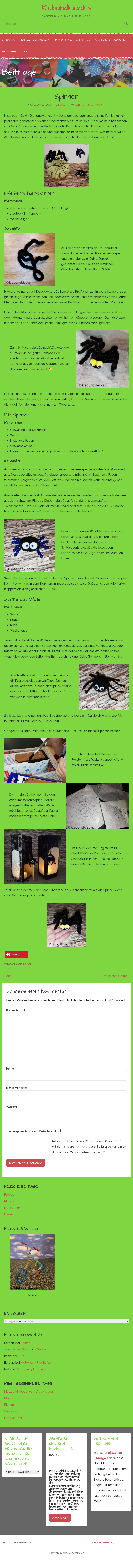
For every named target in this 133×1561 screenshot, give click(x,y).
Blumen (9, 1398)
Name (10, 1069)
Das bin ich (83, 40)
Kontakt (25, 51)
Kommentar (15, 1010)
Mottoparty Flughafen (36, 1362)
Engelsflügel (13, 1418)
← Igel (6, 976)
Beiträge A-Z (63, 40)
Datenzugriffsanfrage (17, 1542)
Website (11, 1107)
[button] (16, 954)
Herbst (27, 963)
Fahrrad (9, 1194)
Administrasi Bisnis (17, 1349)
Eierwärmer (12, 1208)
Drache (25, 1343)
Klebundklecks (66, 8)
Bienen (9, 1404)
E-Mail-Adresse (16, 1088)
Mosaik (9, 1201)
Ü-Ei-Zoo (77, 399)
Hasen (8, 1214)
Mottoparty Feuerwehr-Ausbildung (28, 1391)
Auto (21, 1356)
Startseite (9, 40)
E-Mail (54, 1455)
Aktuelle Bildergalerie (35, 40)
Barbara (63, 104)
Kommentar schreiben (89, 104)
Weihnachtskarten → (117, 976)
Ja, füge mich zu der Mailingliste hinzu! (66, 1129)
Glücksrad (11, 1411)
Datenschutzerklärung (109, 40)
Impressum (9, 51)
